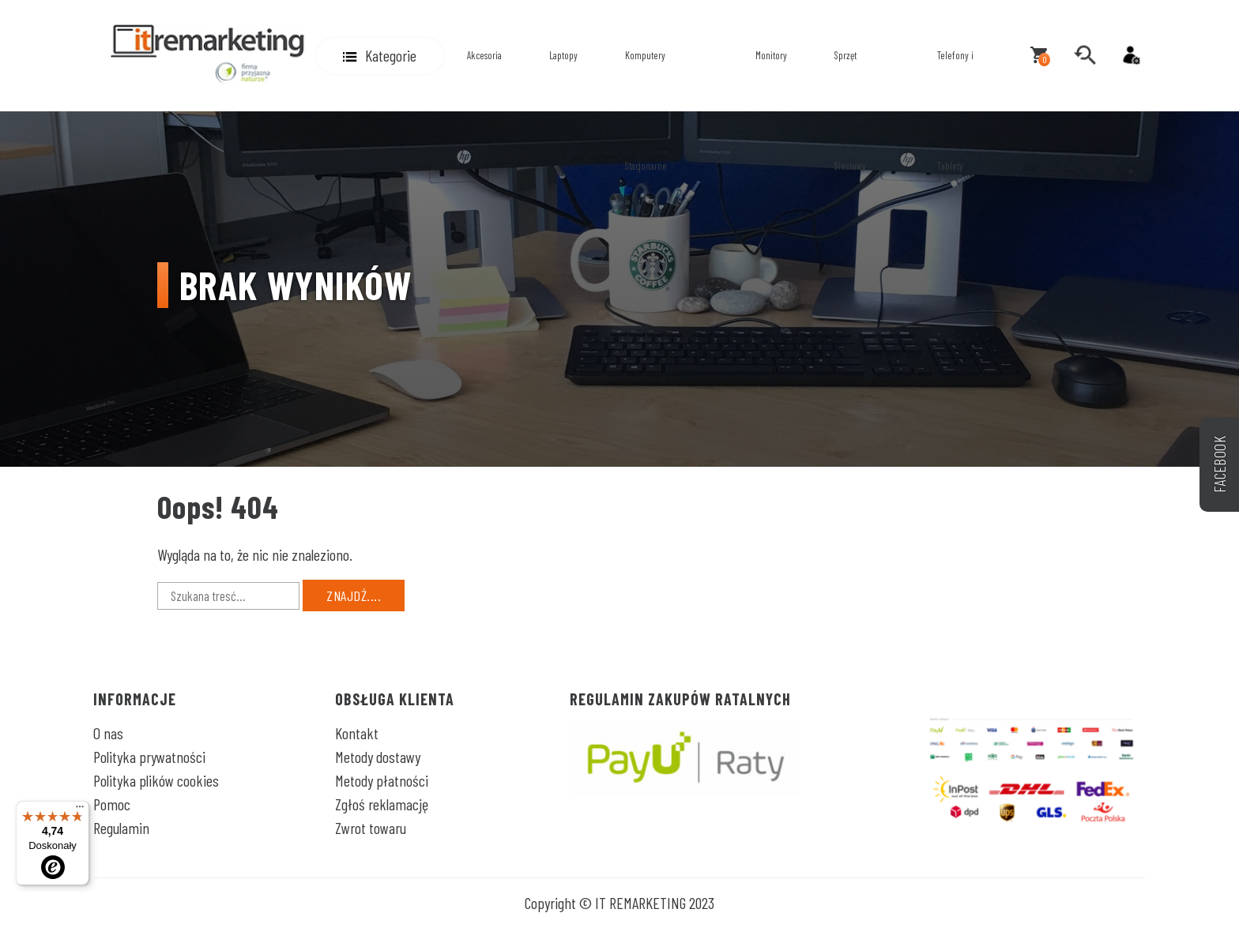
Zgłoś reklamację (381, 804)
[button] (380, 55)
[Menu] (79, 810)
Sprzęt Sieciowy (850, 110)
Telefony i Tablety (955, 110)
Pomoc (111, 804)
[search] (1085, 55)
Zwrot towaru (370, 827)
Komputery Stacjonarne (646, 110)
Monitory (771, 55)
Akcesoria (484, 55)
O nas (108, 732)
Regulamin (121, 827)
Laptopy (563, 55)
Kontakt (356, 732)
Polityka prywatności (149, 756)
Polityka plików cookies (156, 780)
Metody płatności (381, 780)
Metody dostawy (377, 756)
